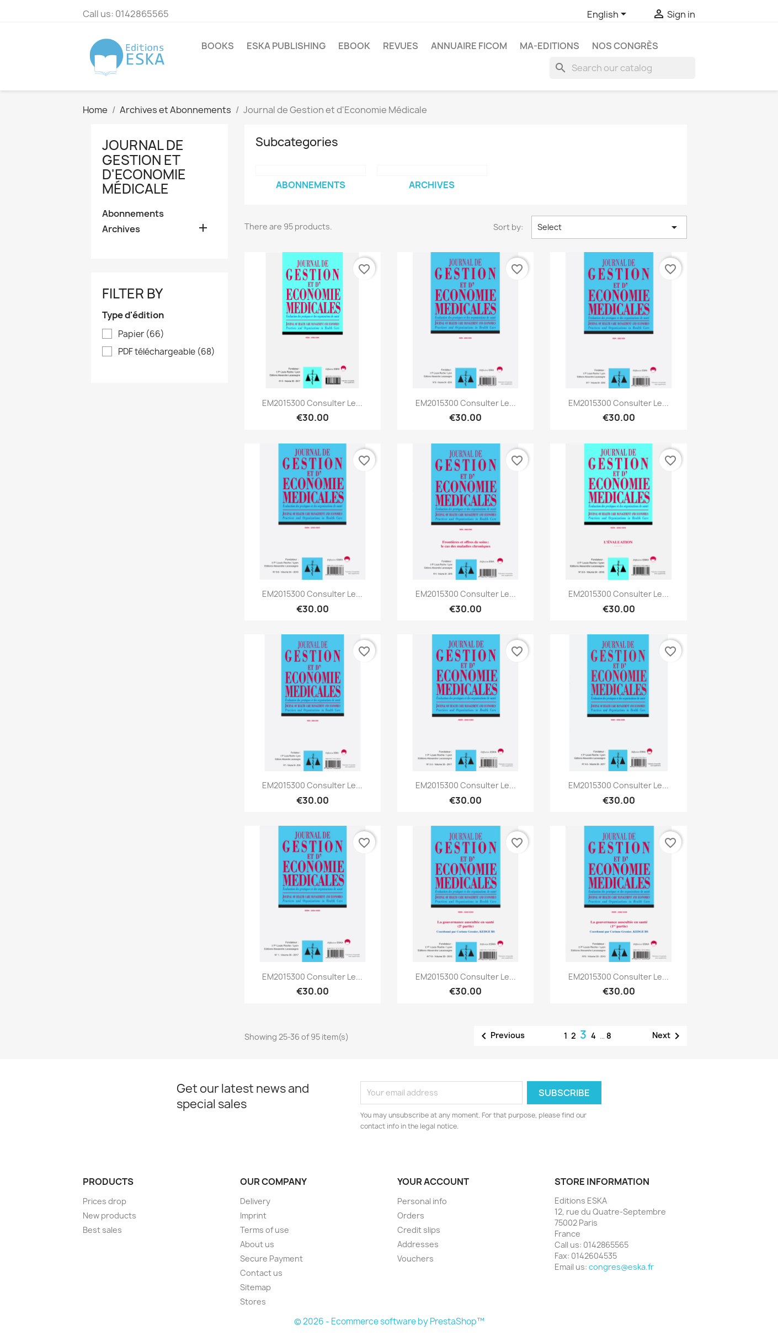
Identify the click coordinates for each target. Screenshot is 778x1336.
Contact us (261, 1273)
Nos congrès (625, 46)
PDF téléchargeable (166, 351)
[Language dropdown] (608, 15)
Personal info (422, 1201)
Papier (141, 334)
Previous (501, 1036)
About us (257, 1244)
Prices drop (104, 1201)
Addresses (418, 1244)
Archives (121, 229)
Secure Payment (271, 1258)
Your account (433, 1181)
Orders (410, 1215)
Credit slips (418, 1230)
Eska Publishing (286, 46)
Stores (253, 1301)
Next (668, 1036)
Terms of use (264, 1230)
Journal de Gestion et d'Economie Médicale (144, 167)
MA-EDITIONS (549, 46)
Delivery (255, 1201)
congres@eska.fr (621, 1267)
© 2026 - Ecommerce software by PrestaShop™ (389, 1321)
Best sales (102, 1230)
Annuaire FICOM (469, 46)
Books (217, 46)
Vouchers (415, 1258)
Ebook (354, 46)
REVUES (400, 46)
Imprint (253, 1215)
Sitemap (255, 1287)
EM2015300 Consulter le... (312, 403)
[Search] (622, 68)
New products (109, 1215)
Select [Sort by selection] (609, 227)
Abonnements (133, 214)
